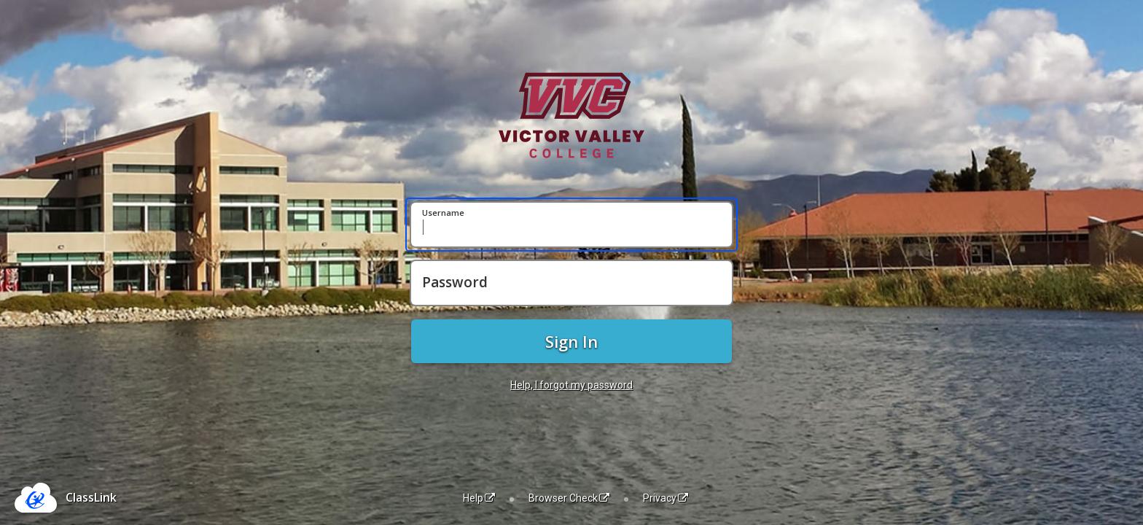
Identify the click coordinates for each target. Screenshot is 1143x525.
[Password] (571, 283)
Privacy (665, 498)
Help (479, 498)
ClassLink (91, 497)
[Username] (571, 224)
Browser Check (568, 498)
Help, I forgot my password (571, 385)
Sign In (571, 341)
